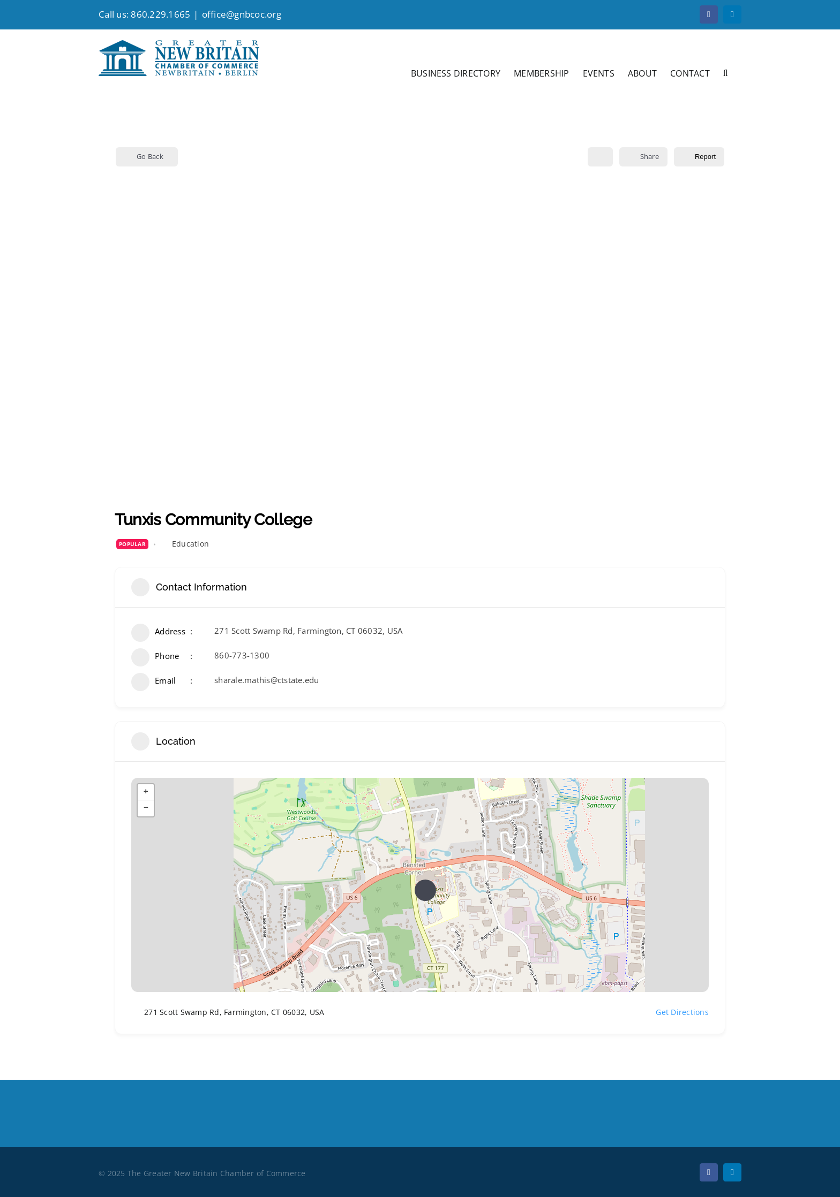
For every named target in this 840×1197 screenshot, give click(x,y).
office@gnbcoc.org (241, 14)
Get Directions (676, 1012)
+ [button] (146, 792)
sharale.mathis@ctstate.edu (266, 680)
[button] (725, 72)
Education (190, 544)
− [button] (146, 808)
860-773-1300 (241, 655)
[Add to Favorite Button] (600, 157)
